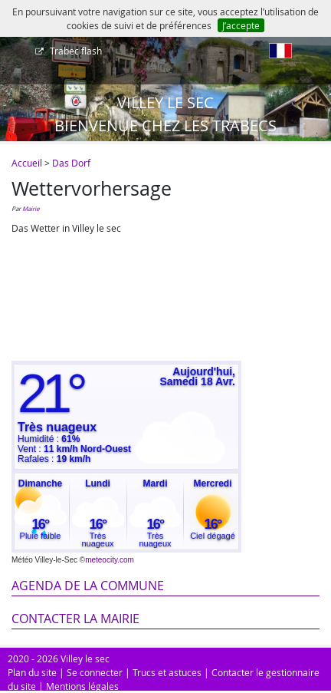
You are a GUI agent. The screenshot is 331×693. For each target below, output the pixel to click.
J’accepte (241, 25)
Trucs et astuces (167, 672)
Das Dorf (71, 163)
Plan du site (32, 672)
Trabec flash (75, 51)
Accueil (26, 163)
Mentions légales (82, 686)
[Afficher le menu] (15, 56)
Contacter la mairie (75, 618)
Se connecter (95, 672)
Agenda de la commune (87, 585)
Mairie (30, 209)
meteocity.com (109, 560)
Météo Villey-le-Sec (44, 560)
